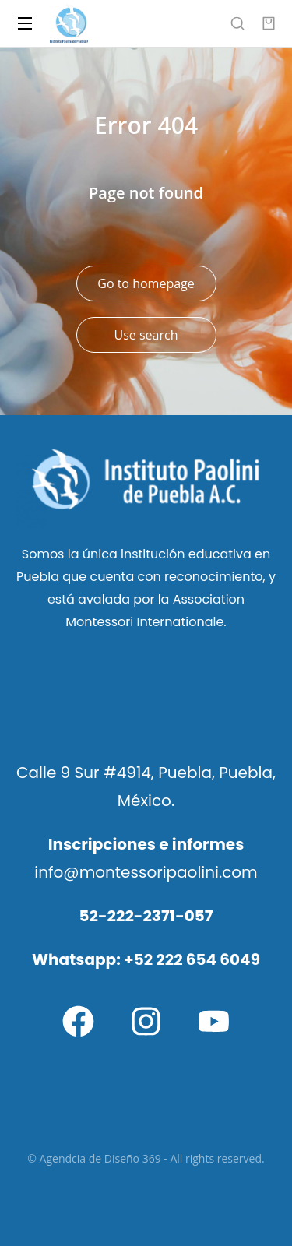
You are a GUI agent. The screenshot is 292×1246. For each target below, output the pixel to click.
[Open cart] (268, 23)
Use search (146, 334)
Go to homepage (145, 283)
